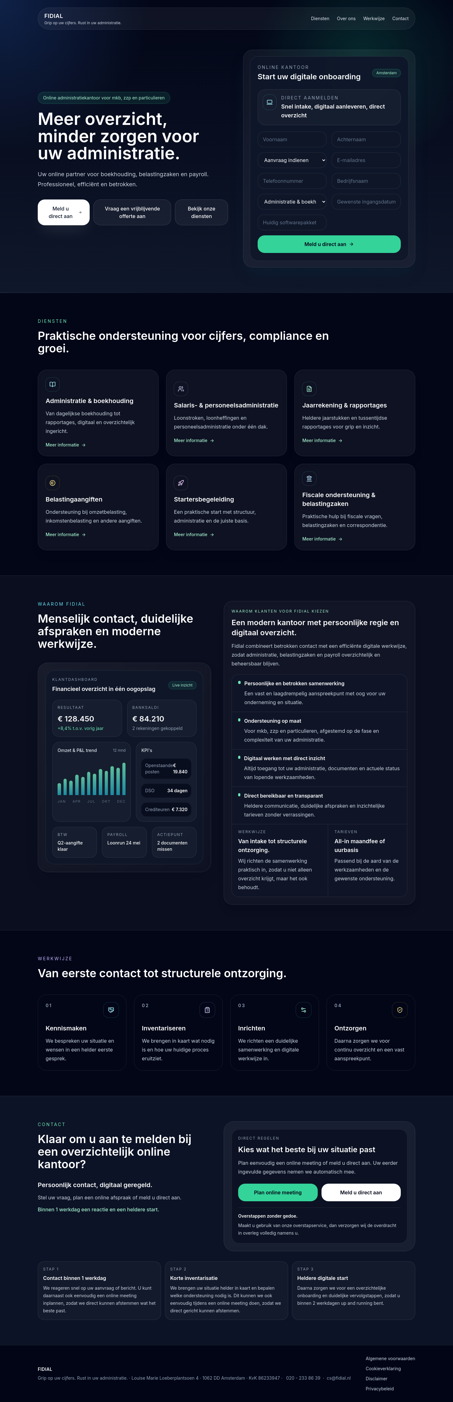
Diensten (320, 18)
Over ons (346, 18)
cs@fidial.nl (339, 1378)
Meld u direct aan (65, 212)
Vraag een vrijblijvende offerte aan (132, 212)
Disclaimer (376, 1378)
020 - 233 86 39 (303, 1378)
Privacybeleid (380, 1388)
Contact (400, 18)
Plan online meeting (278, 1192)
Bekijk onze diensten (201, 212)
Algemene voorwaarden (390, 1358)
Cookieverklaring (383, 1368)
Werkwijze (374, 18)
